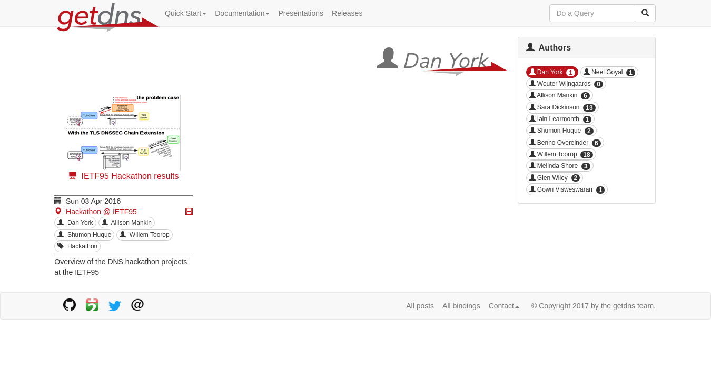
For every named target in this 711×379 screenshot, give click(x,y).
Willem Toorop (144, 234)
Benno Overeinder (565, 143)
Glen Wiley (554, 178)
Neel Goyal (609, 72)
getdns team (633, 306)
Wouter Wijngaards (566, 84)
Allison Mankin (127, 222)
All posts (420, 306)
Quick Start (185, 13)
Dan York (75, 222)
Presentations (300, 13)
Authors (548, 47)
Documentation (242, 13)
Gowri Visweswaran (567, 190)
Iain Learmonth (560, 119)
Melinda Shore (559, 166)
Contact (504, 306)
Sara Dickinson (562, 108)
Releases (347, 13)
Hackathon (77, 246)
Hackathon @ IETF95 (95, 211)
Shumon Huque (84, 234)
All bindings (461, 306)
